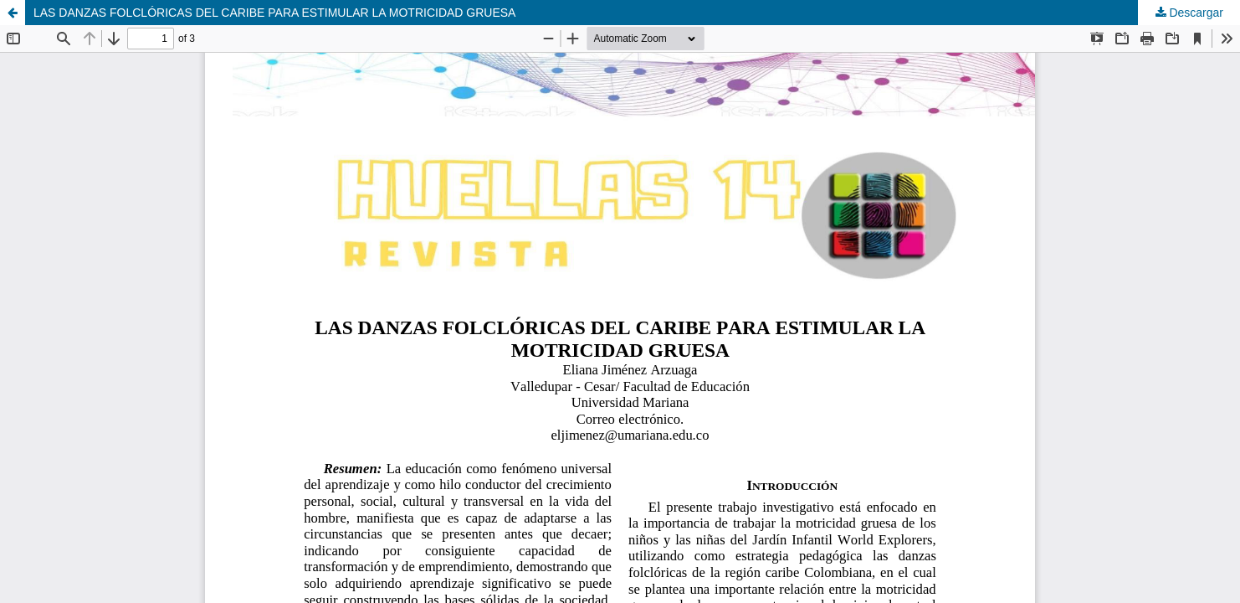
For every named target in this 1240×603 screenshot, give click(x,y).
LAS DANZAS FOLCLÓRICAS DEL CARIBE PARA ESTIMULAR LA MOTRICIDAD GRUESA (274, 12)
